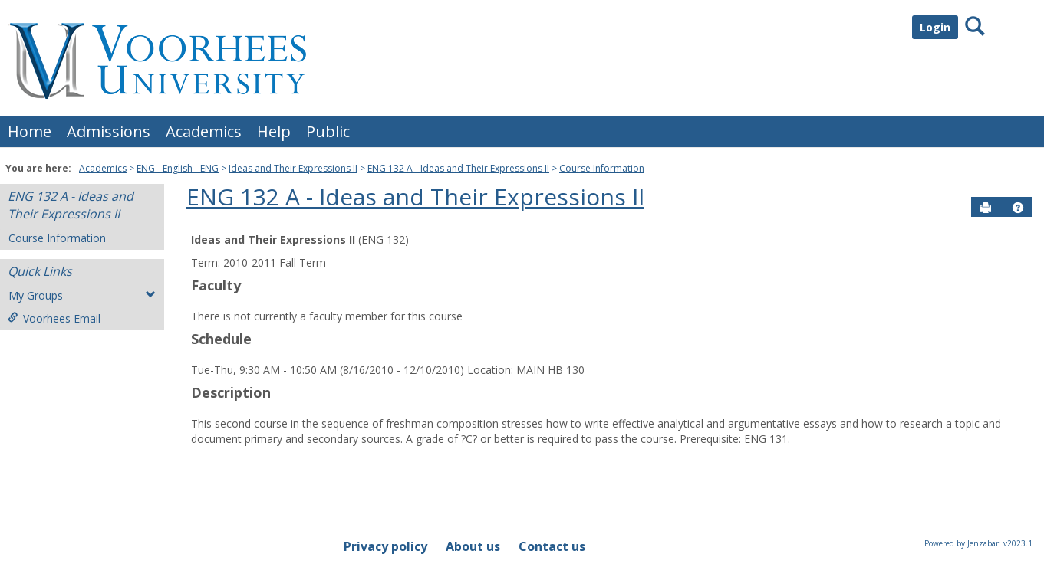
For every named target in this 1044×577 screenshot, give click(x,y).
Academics (204, 131)
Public (328, 131)
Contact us (552, 546)
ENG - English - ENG (178, 168)
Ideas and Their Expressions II (293, 168)
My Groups (82, 295)
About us (473, 546)
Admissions (108, 131)
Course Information (601, 168)
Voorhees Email (54, 318)
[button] (1017, 208)
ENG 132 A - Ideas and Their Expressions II (458, 168)
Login (935, 27)
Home (29, 131)
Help (274, 131)
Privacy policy (385, 546)
